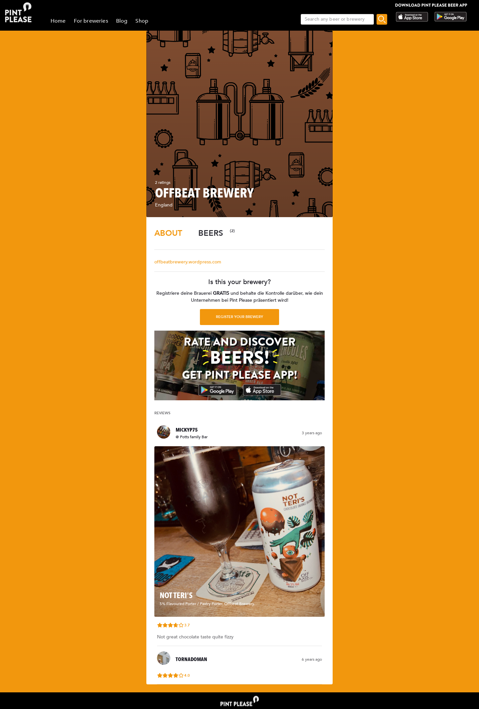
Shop (141, 21)
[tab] (168, 233)
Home (58, 21)
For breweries (91, 21)
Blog (122, 21)
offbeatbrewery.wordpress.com (187, 262)
